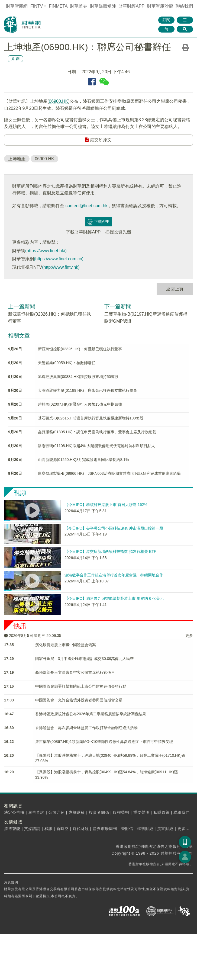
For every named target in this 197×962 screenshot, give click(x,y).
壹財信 (127, 828)
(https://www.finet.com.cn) (58, 258)
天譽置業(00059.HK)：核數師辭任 (66, 363)
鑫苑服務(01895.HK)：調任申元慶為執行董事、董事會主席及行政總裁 (97, 432)
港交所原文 (98, 139)
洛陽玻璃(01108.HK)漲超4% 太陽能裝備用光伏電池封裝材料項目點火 (96, 446)
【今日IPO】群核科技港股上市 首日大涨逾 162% (105, 504)
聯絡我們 (184, 6)
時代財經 (81, 828)
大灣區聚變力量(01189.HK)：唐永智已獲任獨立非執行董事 (87, 390)
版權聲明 (121, 812)
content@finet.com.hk (86, 205)
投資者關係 (99, 812)
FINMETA (58, 6)
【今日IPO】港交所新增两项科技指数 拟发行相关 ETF (110, 551)
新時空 (62, 828)
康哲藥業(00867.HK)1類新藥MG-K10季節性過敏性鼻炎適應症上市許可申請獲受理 (104, 741)
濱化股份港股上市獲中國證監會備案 (65, 645)
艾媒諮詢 (32, 828)
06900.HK (58, 101)
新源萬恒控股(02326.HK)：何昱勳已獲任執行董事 (80, 349)
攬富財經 (165, 828)
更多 (189, 635)
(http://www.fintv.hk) (60, 267)
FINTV (36, 6)
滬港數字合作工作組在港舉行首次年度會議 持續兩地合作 (113, 575)
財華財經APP (131, 6)
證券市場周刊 (105, 828)
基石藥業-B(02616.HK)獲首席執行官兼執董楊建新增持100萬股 (90, 418)
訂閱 (166, 20)
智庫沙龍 (160, 6)
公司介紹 (57, 812)
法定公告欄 (14, 812)
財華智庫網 (17, 6)
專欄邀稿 (77, 812)
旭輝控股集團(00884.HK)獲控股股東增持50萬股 (78, 376)
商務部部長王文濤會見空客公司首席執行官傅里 (75, 672)
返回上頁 (174, 289)
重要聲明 (141, 812)
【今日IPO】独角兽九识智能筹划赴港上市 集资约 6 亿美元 (114, 598)
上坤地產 (16, 158)
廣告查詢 (36, 812)
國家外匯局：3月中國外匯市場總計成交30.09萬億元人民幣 (84, 658)
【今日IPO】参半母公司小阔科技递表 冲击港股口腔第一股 (113, 528)
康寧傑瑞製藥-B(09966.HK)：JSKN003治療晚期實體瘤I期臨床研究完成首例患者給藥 (109, 473)
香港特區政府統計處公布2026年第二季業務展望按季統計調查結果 (90, 714)
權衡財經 (145, 828)
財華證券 (78, 6)
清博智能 (12, 828)
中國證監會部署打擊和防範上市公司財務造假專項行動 (80, 686)
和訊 (48, 828)
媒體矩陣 (103, 6)
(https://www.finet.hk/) (46, 250)
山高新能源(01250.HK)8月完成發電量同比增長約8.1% (83, 459)
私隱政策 (161, 812)
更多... (183, 828)
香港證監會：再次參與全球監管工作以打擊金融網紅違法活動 (86, 728)
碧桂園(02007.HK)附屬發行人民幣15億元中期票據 (80, 404)
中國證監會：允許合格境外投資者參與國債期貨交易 (78, 700)
